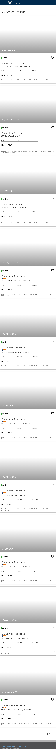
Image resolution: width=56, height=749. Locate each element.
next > (53, 734)
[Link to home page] (10, 2)
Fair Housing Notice (20, 746)
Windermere (28, 743)
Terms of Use (12, 744)
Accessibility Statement (7, 746)
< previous (43, 734)
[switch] (52, 56)
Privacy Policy (22, 744)
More (18, 3)
